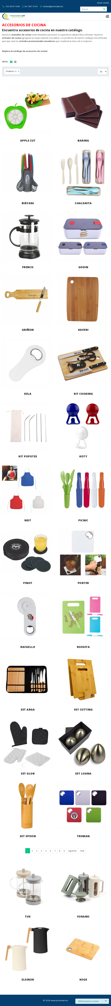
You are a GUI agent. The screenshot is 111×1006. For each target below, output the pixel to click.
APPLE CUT (28, 140)
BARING (83, 140)
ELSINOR (28, 979)
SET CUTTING (83, 709)
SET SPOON (28, 836)
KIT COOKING (83, 394)
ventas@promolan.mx (53, 6)
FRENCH (28, 267)
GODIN (83, 267)
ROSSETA (83, 647)
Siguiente (72, 850)
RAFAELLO (27, 647)
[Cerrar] (106, 1001)
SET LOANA (83, 773)
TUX (28, 916)
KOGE (83, 979)
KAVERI (83, 330)
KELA (27, 394)
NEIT (27, 520)
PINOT (27, 583)
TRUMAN (83, 836)
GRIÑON (28, 330)
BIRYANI (28, 203)
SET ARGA (28, 709)
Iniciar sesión (103, 2)
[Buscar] (104, 9)
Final (82, 850)
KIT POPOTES (27, 456)
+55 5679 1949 (12, 6)
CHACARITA (83, 203)
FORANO (83, 916)
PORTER (83, 583)
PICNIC (83, 520)
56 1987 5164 (31, 6)
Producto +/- (11, 71)
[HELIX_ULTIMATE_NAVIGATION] (107, 16)
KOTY (83, 456)
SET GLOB (28, 773)
